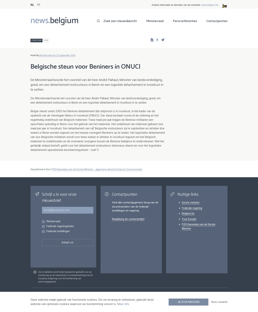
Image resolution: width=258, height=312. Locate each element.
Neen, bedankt (219, 302)
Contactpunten (217, 21)
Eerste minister (191, 202)
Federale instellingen (58, 231)
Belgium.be (188, 213)
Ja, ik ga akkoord (188, 302)
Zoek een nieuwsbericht (120, 21)
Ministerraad (155, 21)
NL (32, 5)
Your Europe (189, 219)
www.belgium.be (209, 5)
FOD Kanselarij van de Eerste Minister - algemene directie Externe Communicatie (97, 169)
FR (38, 5)
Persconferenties (185, 21)
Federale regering (192, 208)
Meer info (123, 304)
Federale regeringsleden (60, 226)
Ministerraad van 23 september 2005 (57, 55)
